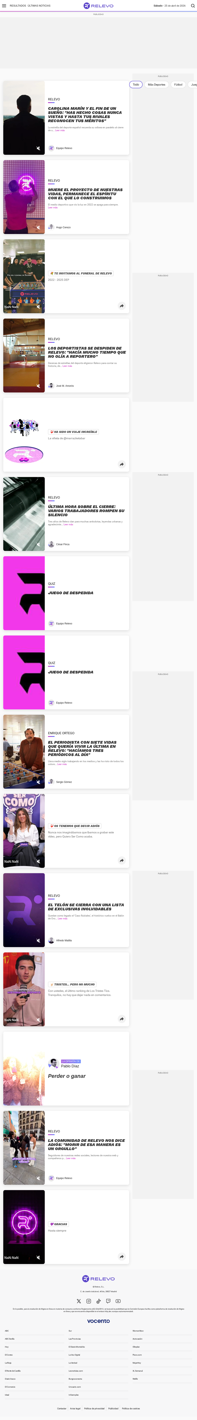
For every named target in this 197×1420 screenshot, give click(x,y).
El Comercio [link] (10, 1390)
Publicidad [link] (113, 1412)
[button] (122, 309)
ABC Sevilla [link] (9, 1342)
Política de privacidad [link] (94, 1412)
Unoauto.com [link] (75, 1390)
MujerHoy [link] (137, 1366)
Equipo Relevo (64, 151)
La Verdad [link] (73, 1366)
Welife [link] (135, 1382)
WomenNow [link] (138, 1334)
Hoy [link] (6, 1350)
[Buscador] (193, 6)
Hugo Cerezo (63, 230)
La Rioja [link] (8, 1366)
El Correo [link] (9, 1358)
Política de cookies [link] (131, 1412)
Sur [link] (70, 1334)
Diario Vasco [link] (10, 1382)
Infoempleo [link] (74, 1398)
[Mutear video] (38, 151)
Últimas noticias (39, 6)
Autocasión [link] (137, 1342)
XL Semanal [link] (138, 1374)
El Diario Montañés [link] (77, 1350)
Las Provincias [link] (75, 1342)
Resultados (18, 6)
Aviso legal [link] (75, 1412)
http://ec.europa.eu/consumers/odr (119, 1315)
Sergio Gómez (64, 785)
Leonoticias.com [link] (76, 1374)
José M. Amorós (65, 389)
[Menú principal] (4, 6)
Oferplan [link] (136, 1350)
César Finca (62, 547)
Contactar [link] (61, 1412)
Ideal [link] (7, 1398)
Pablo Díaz (70, 1069)
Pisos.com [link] (137, 1358)
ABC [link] (7, 1334)
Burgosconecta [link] (75, 1382)
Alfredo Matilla (64, 943)
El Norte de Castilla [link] (12, 1374)
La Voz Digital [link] (74, 1358)
